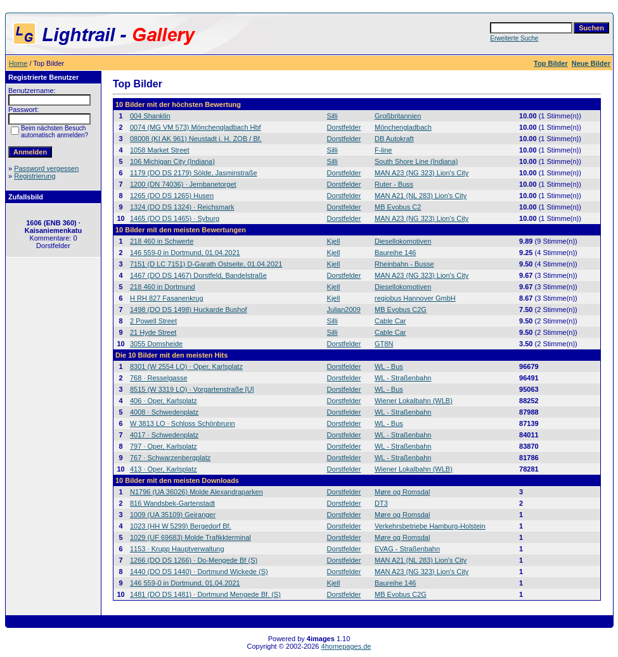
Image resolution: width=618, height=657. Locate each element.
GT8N (384, 343)
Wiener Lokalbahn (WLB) (414, 400)
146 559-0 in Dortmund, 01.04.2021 (185, 252)
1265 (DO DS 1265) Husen (172, 195)
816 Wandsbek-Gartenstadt (172, 503)
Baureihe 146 (395, 252)
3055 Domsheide (156, 343)
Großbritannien (398, 116)
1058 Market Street (160, 150)
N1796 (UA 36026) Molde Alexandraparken (196, 492)
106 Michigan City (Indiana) (172, 161)
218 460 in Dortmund (162, 287)
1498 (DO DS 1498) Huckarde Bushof (188, 309)
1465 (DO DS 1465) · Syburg (174, 218)
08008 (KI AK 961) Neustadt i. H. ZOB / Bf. (196, 138)
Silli (332, 116)
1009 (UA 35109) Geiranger (173, 514)
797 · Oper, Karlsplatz (163, 446)
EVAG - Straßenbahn (407, 549)
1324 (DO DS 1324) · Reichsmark (182, 207)
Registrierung (34, 176)
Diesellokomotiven (403, 241)
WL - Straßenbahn (403, 378)
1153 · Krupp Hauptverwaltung (177, 549)
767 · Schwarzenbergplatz (170, 457)
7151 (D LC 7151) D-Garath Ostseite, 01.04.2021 (206, 264)
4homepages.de (346, 646)
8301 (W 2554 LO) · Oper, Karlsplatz (186, 366)
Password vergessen (46, 168)
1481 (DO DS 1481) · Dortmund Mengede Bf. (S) (205, 594)
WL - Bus (389, 366)
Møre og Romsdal (402, 492)
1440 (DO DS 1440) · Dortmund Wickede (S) (199, 571)
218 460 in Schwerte (161, 241)
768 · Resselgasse (159, 378)
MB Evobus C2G (401, 309)
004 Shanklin (150, 116)
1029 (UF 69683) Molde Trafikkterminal (190, 537)
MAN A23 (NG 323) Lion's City (421, 173)
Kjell (333, 241)
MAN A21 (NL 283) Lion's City (421, 195)
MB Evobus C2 (398, 207)
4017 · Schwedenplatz (164, 435)
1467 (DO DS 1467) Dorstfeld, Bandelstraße (198, 275)
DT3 (381, 503)
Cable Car (390, 321)
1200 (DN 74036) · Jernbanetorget (183, 184)
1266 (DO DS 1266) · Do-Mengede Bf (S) (193, 560)
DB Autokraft (394, 138)
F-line (383, 150)
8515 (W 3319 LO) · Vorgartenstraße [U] (192, 389)
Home (18, 63)
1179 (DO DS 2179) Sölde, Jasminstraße (193, 173)
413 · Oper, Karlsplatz (163, 469)
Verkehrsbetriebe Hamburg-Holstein (430, 526)
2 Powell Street (153, 321)
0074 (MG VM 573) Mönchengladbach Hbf (195, 127)
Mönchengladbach (403, 127)
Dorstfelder (344, 127)
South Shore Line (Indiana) (416, 161)
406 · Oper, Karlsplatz (163, 400)
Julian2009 (344, 309)
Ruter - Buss (394, 184)
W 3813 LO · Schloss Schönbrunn (182, 423)
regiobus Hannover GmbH (415, 298)
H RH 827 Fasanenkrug (166, 298)
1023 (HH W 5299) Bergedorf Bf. (180, 526)
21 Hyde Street (153, 332)
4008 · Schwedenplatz (164, 412)
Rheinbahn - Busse (404, 264)
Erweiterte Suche (514, 38)
